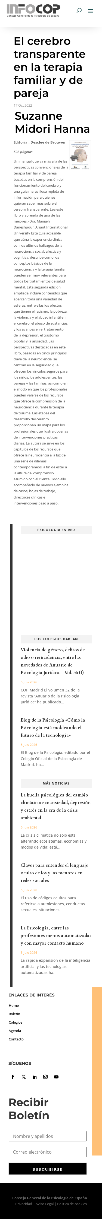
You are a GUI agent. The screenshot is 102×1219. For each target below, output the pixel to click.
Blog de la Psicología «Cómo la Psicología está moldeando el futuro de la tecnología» (53, 727)
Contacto (16, 1039)
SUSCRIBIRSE (47, 1169)
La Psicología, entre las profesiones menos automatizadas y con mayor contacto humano (56, 935)
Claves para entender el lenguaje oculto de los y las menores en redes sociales (54, 873)
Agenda (15, 1030)
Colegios (15, 1022)
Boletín (14, 1013)
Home (14, 1005)
